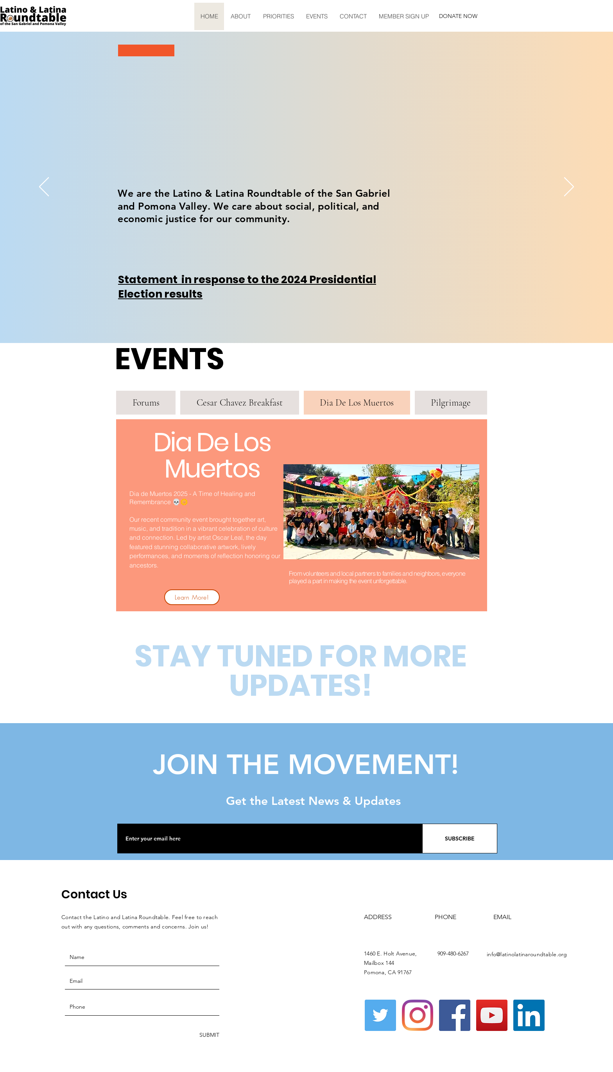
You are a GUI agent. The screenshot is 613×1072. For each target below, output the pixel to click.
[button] (240, 16)
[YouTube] (491, 1015)
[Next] (569, 187)
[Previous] (44, 187)
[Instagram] (417, 1015)
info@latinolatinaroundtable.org (527, 954)
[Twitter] (380, 1015)
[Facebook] (454, 1015)
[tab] (146, 403)
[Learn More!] (192, 597)
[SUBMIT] (208, 1035)
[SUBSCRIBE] (459, 838)
